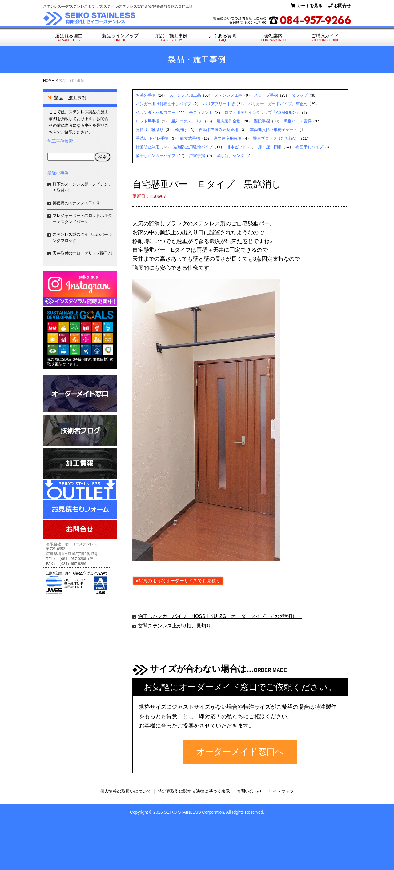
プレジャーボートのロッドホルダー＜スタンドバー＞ (82, 218)
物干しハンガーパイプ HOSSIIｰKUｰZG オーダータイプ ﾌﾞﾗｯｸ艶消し (220, 616)
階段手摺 (262, 121)
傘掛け (181, 129)
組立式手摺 (190, 138)
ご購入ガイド (325, 37)
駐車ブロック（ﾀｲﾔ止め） (276, 138)
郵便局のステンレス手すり (76, 203)
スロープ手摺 (266, 95)
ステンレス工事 (228, 95)
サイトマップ (281, 791)
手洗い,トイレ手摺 (152, 138)
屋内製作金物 (228, 121)
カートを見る (306, 5)
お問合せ (339, 5)
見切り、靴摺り (149, 129)
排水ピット (236, 147)
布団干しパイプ (309, 147)
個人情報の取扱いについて (125, 791)
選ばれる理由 (68, 37)
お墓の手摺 (145, 95)
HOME (48, 80)
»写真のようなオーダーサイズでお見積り (178, 580)
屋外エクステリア (187, 121)
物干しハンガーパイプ (155, 155)
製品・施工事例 (171, 37)
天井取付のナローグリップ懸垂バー (82, 256)
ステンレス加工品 (185, 95)
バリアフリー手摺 (219, 104)
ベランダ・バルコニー (155, 112)
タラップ (299, 95)
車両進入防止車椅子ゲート (273, 129)
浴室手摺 (197, 155)
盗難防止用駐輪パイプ (193, 147)
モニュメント (201, 112)
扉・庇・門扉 (270, 147)
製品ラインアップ (120, 37)
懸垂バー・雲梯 (298, 121)
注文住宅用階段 (227, 138)
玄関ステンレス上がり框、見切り (174, 625)
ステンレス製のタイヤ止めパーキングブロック (82, 237)
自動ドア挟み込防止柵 (218, 129)
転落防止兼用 (147, 147)
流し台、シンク (230, 155)
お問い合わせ (249, 791)
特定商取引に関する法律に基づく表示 (194, 791)
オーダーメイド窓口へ (240, 751)
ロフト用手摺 (147, 121)
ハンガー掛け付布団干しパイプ (163, 104)
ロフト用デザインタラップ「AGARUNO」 (262, 112)
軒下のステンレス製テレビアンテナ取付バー (82, 187)
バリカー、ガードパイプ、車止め (278, 104)
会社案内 (273, 37)
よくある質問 (222, 37)
